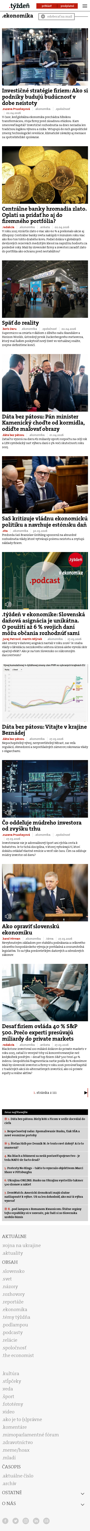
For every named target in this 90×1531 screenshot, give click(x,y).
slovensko (14, 1271)
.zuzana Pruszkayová (16, 109)
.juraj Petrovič (11, 639)
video (8, 1412)
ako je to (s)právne (22, 1419)
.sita (5, 531)
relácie (10, 1340)
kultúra (11, 1373)
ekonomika (15, 1309)
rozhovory (14, 1294)
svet (7, 1279)
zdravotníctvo (18, 1442)
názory (10, 1286)
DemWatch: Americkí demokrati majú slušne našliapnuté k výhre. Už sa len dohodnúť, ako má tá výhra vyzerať (43, 1197)
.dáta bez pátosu (13, 435)
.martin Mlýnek (32, 639)
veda (8, 1389)
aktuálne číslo (18, 1476)
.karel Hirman (11, 939)
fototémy (13, 1404)
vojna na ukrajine (22, 1245)
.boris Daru (9, 329)
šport (8, 1396)
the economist (18, 1355)
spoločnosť (15, 1348)
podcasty (13, 1332)
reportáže (13, 1302)
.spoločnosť (62, 109)
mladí (9, 1457)
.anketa (45, 227)
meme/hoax (16, 1450)
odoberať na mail (56, 16)
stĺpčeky (12, 1381)
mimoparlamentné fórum (31, 1435)
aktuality (13, 1253)
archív (9, 1483)
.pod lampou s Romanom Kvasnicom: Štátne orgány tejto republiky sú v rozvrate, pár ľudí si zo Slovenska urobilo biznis (42, 1213)
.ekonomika (43, 109)
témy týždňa (16, 1317)
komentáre (15, 1427)
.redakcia (8, 227)
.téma (50, 939)
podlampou (15, 1325)
